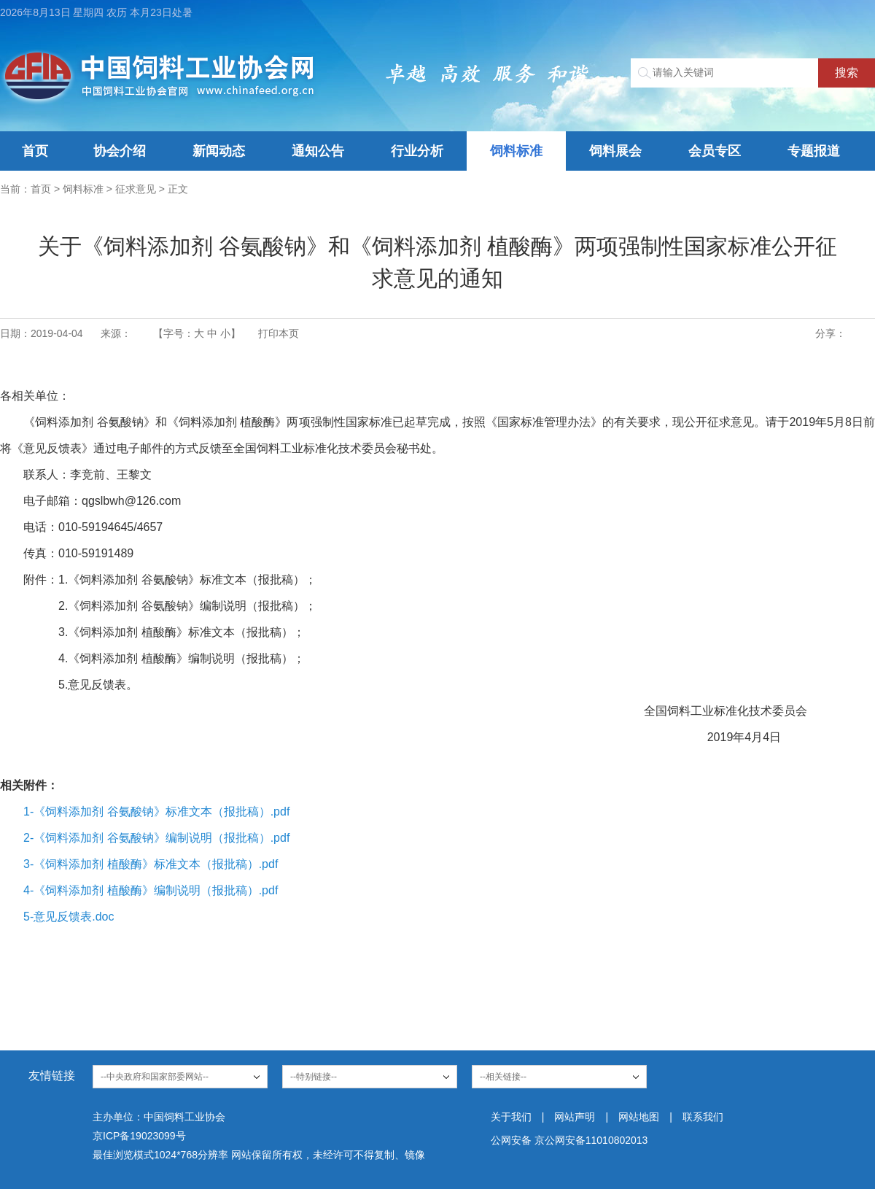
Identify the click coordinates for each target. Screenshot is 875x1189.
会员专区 (714, 151)
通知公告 (318, 151)
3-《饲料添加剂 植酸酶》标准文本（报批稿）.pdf (150, 864)
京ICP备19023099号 (139, 1136)
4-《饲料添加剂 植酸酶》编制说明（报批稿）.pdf (150, 890)
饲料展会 (615, 151)
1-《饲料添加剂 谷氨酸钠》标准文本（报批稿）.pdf (156, 811)
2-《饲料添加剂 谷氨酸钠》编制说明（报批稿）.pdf (156, 838)
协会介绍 (119, 151)
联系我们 (702, 1117)
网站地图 (638, 1117)
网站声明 (574, 1117)
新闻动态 (218, 151)
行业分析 (417, 151)
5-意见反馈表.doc (68, 916)
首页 (35, 151)
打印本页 (278, 333)
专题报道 (814, 151)
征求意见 (135, 189)
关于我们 (511, 1117)
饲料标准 (516, 151)
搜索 (846, 72)
